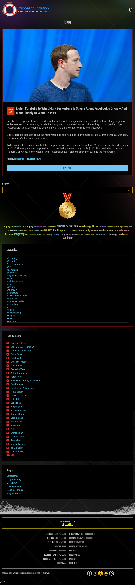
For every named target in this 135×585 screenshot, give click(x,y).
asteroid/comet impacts (18, 295)
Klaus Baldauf (17, 391)
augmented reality (15, 301)
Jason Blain (16, 440)
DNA (8, 267)
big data (10, 310)
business (31, 159)
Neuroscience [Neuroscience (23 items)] (33, 235)
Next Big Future (13, 486)
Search (129, 190)
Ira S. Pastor (16, 448)
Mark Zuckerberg (14, 281)
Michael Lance (18, 436)
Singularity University (16, 275)
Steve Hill (15, 425)
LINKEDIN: (50, 538)
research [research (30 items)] (77, 235)
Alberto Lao (16, 406)
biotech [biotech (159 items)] (73, 226)
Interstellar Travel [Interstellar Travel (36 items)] (97, 231)
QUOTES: (72, 563)
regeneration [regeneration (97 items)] (68, 234)
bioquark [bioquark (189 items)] (62, 226)
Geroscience (12, 476)
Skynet (9, 278)
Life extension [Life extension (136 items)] (121, 230)
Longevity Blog (13, 479)
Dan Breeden (17, 358)
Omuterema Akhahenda (22, 388)
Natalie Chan (17, 421)
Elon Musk (11, 272)
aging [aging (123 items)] (7, 226)
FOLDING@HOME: (50, 555)
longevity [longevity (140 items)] (19, 234)
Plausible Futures (14, 490)
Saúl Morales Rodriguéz (22, 347)
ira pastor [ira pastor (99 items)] (108, 230)
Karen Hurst (16, 376)
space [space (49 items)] (93, 234)
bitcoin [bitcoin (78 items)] (95, 226)
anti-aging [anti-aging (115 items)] (27, 226)
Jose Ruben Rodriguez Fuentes (26, 380)
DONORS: (58, 546)
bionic (9, 318)
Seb (12, 429)
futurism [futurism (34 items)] (36, 231)
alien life (10, 287)
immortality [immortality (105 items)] (84, 230)
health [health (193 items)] (48, 230)
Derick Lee (16, 403)
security (38, 159)
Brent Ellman (17, 433)
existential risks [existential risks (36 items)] (15, 231)
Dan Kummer (17, 384)
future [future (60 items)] (30, 230)
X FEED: (51, 542)
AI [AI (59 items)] (12, 226)
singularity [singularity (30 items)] (87, 235)
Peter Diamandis (14, 264)
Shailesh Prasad (18, 361)
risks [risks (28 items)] (82, 235)
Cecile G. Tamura (19, 395)
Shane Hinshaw (18, 410)
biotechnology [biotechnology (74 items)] (85, 226)
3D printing (11, 258)
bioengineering (13, 312)
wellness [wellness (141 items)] (68, 238)
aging (9, 284)
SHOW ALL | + (10, 455)
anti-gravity (11, 290)
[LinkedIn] (100, 573)
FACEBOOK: (50, 534)
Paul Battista (17, 365)
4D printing (11, 261)
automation (12, 304)
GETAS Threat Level (67, 524)
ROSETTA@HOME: (49, 559)
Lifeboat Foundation (19, 573)
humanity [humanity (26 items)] (68, 231)
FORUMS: (60, 563)
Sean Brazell (17, 418)
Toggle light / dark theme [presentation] (130, 10)
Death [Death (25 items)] (8, 231)
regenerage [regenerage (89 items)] (55, 234)
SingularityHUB (13, 493)
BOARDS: (72, 546)
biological (11, 315)
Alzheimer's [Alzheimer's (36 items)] (17, 227)
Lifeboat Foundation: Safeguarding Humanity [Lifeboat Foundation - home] (60, 9)
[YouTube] (106, 573)
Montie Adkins (18, 444)
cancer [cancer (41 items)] (116, 227)
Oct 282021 (10, 110)
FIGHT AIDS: (53, 551)
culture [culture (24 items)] (130, 227)
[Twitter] (95, 573)
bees (8, 307)
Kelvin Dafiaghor (20, 159)
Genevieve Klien (18, 343)
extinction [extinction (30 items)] (24, 231)
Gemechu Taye (18, 369)
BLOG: (71, 542)
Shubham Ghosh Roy (21, 350)
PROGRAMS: (73, 555)
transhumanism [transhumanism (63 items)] (124, 234)
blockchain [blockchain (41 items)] (102, 227)
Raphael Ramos (18, 414)
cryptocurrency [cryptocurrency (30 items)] (124, 227)
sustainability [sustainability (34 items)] (100, 235)
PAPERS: (72, 559)
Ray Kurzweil (12, 270)
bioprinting (11, 321)
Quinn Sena (16, 354)
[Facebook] (89, 573)
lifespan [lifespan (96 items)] (9, 234)
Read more (67, 168)
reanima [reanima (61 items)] (45, 234)
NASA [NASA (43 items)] (27, 235)
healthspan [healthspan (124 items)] (59, 230)
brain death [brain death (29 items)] (110, 227)
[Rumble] (111, 573)
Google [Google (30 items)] (42, 231)
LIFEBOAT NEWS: (75, 534)
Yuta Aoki (15, 399)
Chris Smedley (18, 451)
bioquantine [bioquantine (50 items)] (51, 226)
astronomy (11, 298)
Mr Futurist (11, 483)
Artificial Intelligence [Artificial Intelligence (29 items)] (40, 227)
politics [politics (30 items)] (39, 235)
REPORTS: (72, 551)
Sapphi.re (46, 573)
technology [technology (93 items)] (111, 234)
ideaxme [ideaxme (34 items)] (74, 231)
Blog (67, 22)
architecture (12, 292)
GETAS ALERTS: (74, 538)
